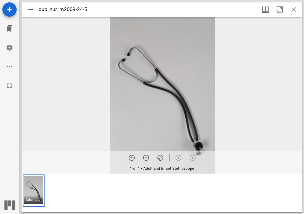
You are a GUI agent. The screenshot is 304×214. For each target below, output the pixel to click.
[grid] (162, 193)
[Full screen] (9, 85)
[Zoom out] (146, 158)
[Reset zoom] (160, 158)
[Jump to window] (9, 28)
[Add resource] (9, 9)
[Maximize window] (280, 9)
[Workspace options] (9, 66)
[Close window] (294, 9)
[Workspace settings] (9, 47)
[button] (33, 190)
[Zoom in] (132, 158)
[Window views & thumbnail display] (265, 9)
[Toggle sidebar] (30, 9)
